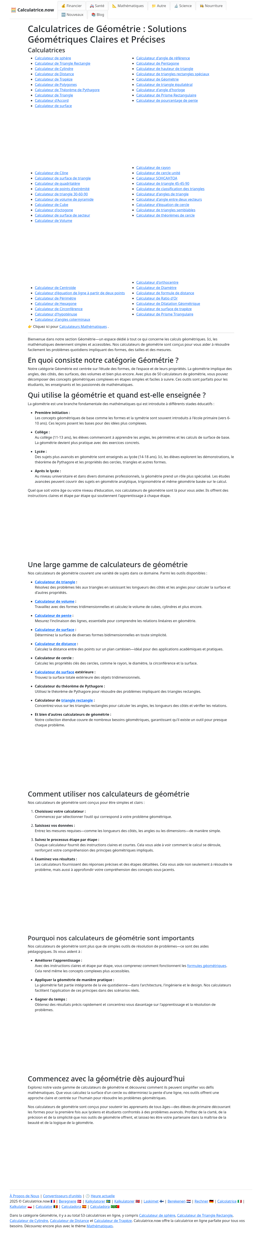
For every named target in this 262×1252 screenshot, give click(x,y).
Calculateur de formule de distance (165, 293)
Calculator (44, 1206)
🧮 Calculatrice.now (32, 10)
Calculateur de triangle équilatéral (164, 84)
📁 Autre (159, 5)
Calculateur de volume (54, 601)
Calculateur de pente (53, 615)
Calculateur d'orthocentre (157, 282)
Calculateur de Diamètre (156, 287)
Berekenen (176, 1201)
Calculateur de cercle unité (158, 172)
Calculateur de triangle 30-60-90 (61, 194)
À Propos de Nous (24, 1195)
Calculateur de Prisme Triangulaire (164, 314)
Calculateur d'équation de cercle (162, 204)
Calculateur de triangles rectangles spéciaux (172, 74)
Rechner (201, 1201)
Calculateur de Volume (53, 220)
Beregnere (67, 1201)
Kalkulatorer (124, 1201)
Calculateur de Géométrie (157, 79)
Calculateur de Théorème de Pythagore (67, 89)
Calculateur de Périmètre (55, 298)
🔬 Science (183, 5)
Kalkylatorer (95, 1201)
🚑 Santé (97, 5)
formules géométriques (206, 965)
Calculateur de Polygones (56, 84)
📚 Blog (97, 14)
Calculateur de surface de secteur (62, 215)
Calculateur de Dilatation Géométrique (168, 303)
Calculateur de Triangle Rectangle (62, 63)
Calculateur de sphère (53, 58)
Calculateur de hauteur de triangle (164, 68)
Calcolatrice (227, 1201)
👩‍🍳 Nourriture (211, 5)
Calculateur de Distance (54, 74)
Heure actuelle (103, 1195)
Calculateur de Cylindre (54, 68)
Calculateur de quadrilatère (57, 183)
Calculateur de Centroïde (55, 287)
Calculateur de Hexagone (56, 303)
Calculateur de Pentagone (157, 63)
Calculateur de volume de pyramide (64, 199)
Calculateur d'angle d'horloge (160, 89)
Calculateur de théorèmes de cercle (165, 215)
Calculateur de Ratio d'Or (157, 298)
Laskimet (151, 1201)
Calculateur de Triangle (54, 95)
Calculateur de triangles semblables (165, 210)
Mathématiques (100, 1226)
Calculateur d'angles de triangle (162, 194)
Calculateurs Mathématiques (83, 326)
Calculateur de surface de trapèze (164, 308)
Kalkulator (18, 1206)
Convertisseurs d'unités (62, 1195)
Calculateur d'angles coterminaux (62, 319)
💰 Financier (71, 5)
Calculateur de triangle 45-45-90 (162, 183)
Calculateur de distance (55, 643)
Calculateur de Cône (51, 172)
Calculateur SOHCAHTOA (156, 178)
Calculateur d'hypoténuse (56, 314)
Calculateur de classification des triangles (170, 188)
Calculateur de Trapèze (54, 79)
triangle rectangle (77, 700)
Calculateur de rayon (153, 167)
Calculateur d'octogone (54, 210)
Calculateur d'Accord (52, 100)
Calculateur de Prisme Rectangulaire (166, 95)
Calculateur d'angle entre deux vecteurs (169, 199)
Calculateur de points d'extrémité (62, 188)
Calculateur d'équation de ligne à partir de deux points (80, 293)
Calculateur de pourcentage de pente (167, 100)
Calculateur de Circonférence (59, 308)
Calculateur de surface (53, 105)
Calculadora (71, 1206)
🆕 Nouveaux (72, 14)
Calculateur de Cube (51, 204)
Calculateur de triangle (55, 582)
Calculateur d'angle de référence (163, 58)
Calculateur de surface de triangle (63, 178)
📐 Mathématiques (128, 5)
